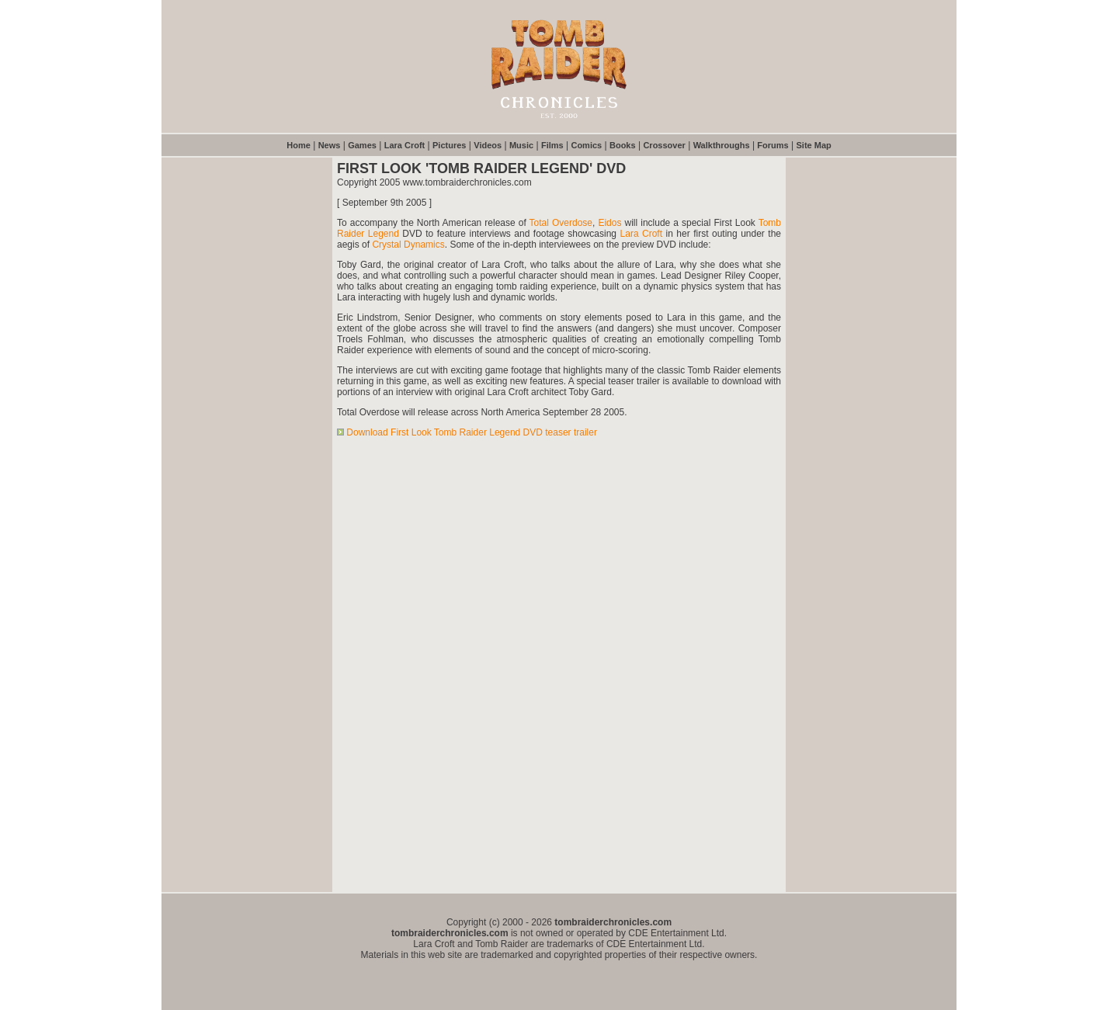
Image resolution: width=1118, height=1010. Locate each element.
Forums (772, 145)
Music (521, 145)
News (329, 145)
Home (298, 145)
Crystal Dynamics (408, 244)
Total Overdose (560, 222)
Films (552, 145)
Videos (488, 145)
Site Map (814, 145)
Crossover (664, 145)
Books (622, 145)
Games (362, 145)
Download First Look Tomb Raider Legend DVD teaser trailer (471, 432)
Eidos (609, 222)
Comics (586, 145)
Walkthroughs (721, 145)
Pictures (449, 145)
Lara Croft (404, 145)
